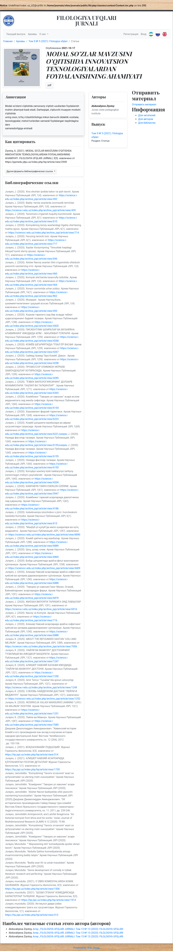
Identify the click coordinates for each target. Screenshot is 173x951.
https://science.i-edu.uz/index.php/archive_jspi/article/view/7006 (41, 646)
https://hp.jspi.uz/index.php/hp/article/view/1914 (48, 899)
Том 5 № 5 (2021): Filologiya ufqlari (48, 41)
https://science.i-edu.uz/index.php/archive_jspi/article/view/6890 (44, 534)
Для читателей (146, 115)
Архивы (32, 34)
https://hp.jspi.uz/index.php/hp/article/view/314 (31, 754)
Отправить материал (144, 104)
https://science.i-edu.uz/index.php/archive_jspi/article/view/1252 (44, 698)
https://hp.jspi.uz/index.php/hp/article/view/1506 (32, 888)
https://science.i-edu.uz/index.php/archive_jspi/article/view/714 (43, 232)
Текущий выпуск (15, 34)
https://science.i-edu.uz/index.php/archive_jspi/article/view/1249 (41, 687)
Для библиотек (147, 122)
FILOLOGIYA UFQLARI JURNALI (86, 20)
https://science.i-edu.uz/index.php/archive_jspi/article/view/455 (40, 210)
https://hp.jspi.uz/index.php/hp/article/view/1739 (32, 769)
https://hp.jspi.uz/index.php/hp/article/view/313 (31, 914)
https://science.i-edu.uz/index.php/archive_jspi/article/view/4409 (44, 568)
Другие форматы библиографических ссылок (30, 171)
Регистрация (130, 34)
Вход (143, 34)
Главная (8, 41)
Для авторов (145, 119)
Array (36, 929)
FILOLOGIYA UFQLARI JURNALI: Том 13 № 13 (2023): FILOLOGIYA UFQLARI (81, 929)
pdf (49, 85)
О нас (42, 34)
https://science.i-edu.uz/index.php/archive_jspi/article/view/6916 (41, 609)
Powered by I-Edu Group (86, 947)
